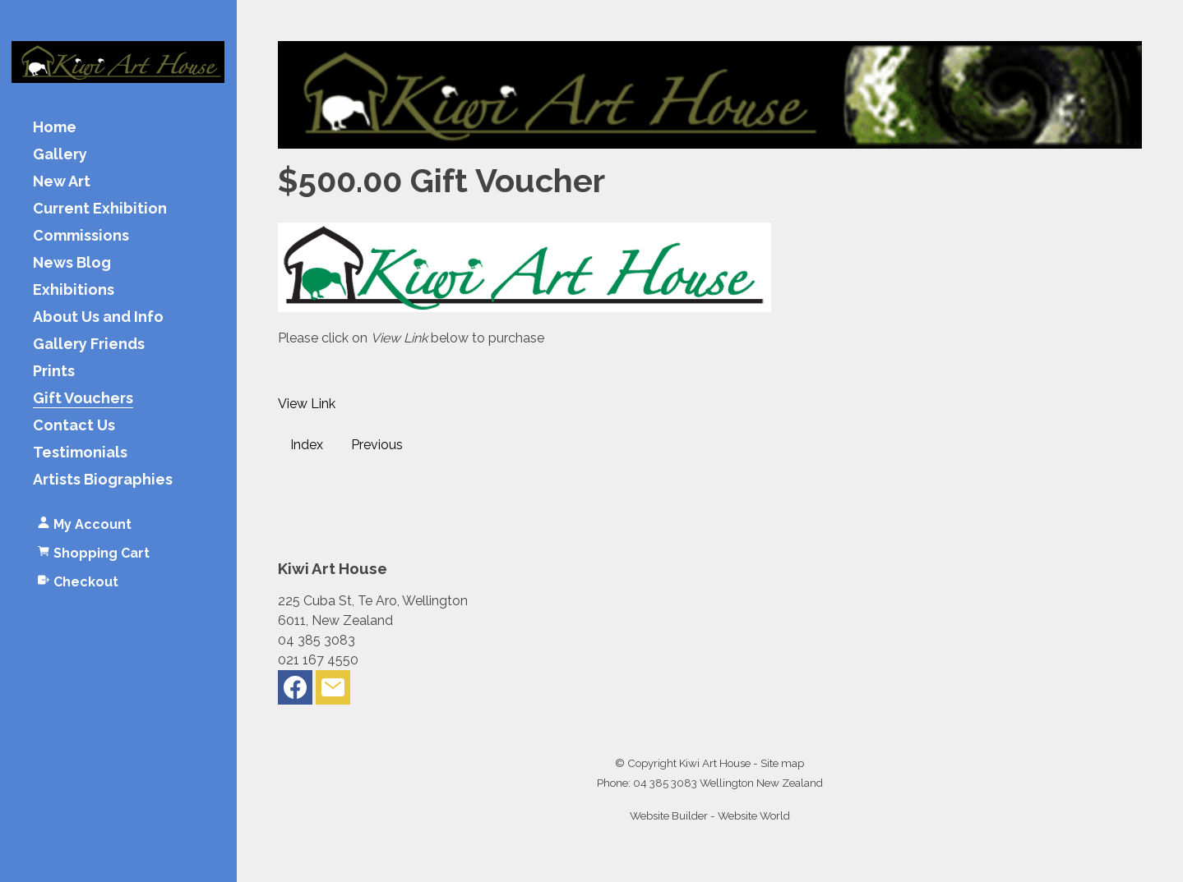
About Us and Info (98, 317)
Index (306, 444)
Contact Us (74, 426)
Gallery (60, 155)
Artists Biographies (103, 480)
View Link (306, 403)
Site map (782, 762)
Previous (377, 444)
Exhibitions (73, 290)
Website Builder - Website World (710, 815)
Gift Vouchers (83, 399)
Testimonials (80, 453)
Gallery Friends (89, 344)
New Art (61, 182)
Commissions (81, 236)
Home (54, 128)
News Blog (72, 263)
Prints (54, 371)
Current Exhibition (100, 209)
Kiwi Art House (715, 762)
